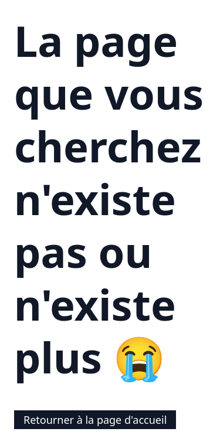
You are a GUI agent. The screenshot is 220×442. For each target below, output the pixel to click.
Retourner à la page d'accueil (95, 420)
